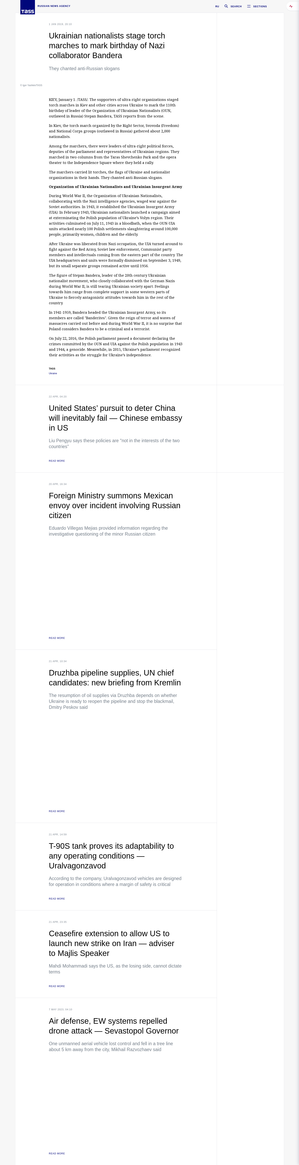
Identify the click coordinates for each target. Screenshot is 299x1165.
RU (217, 6)
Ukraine (53, 373)
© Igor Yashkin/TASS (31, 85)
